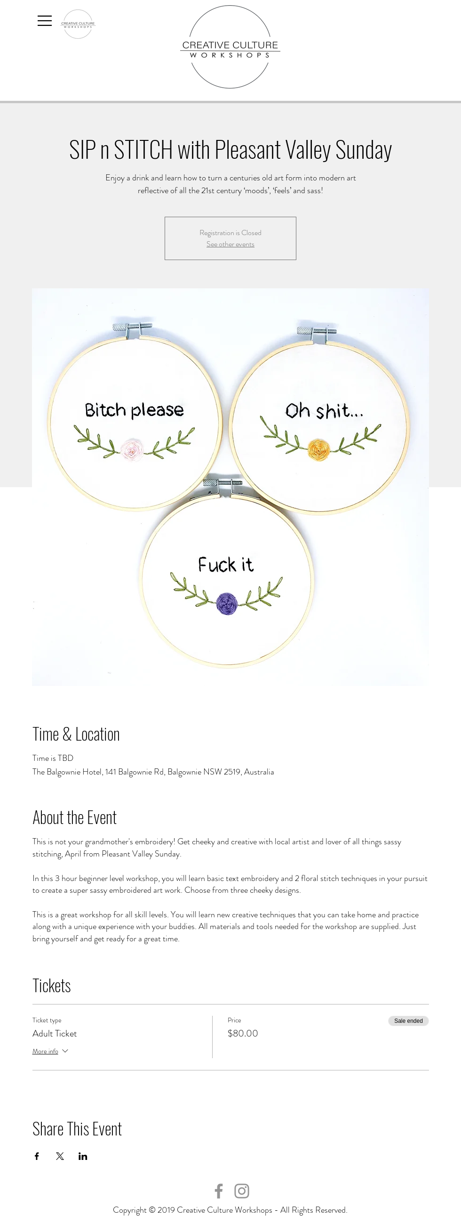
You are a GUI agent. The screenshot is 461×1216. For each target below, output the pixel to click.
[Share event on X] (60, 1156)
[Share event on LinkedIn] (83, 1156)
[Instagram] (242, 1191)
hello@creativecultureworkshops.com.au (352, 1195)
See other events (230, 243)
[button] (45, 21)
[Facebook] (219, 1191)
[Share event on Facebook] (36, 1156)
